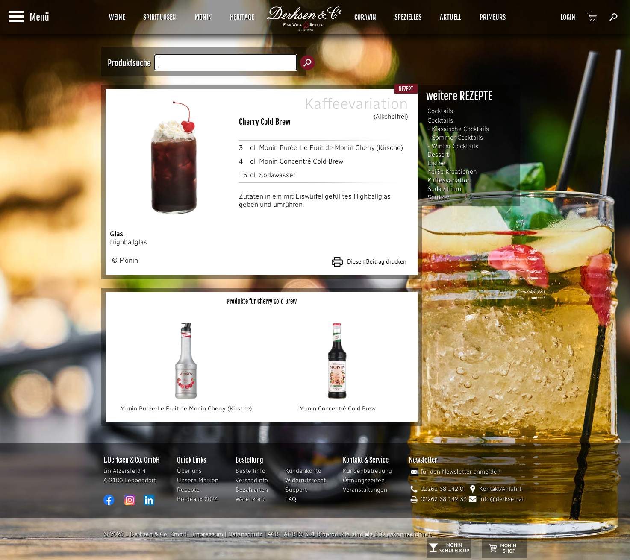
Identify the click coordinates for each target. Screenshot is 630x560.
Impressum (207, 534)
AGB (273, 534)
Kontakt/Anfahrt (500, 489)
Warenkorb (250, 499)
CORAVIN (365, 17)
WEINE (117, 17)
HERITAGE (242, 17)
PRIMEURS (493, 17)
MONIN (203, 17)
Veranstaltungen (365, 489)
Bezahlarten (252, 489)
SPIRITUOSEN (159, 17)
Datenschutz (245, 534)
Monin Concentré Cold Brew (301, 161)
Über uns (189, 471)
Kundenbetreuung (367, 471)
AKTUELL (450, 17)
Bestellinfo (250, 471)
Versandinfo (252, 480)
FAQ (290, 499)
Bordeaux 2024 (197, 499)
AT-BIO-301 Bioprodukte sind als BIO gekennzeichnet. (358, 534)
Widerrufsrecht (305, 480)
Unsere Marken (197, 480)
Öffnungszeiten (364, 480)
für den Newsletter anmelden (460, 471)
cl (252, 148)
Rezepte (188, 489)
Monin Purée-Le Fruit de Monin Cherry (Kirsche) (331, 148)
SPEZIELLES (407, 17)
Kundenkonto (303, 471)
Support (296, 489)
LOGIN (567, 17)
